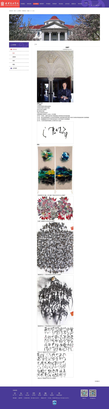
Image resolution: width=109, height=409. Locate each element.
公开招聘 (15, 68)
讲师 (14, 60)
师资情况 (15, 49)
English (85, 2)
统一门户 (93, 5)
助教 (14, 64)
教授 (14, 53)
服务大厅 (97, 5)
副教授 (14, 56)
